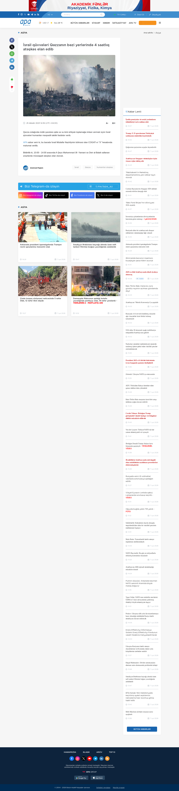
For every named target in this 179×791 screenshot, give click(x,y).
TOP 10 (112, 752)
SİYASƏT (96, 23)
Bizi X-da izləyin (105, 195)
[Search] (101, 15)
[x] (83, 758)
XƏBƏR (106, 23)
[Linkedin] (35, 14)
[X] (25, 14)
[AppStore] (98, 778)
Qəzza (88, 167)
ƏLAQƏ (86, 752)
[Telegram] (32, 14)
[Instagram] (22, 14)
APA (25, 142)
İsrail (77, 167)
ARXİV (99, 752)
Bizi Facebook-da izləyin (82, 195)
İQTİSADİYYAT (119, 23)
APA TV (132, 23)
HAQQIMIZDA (70, 752)
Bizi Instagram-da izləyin (30, 195)
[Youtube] (29, 14)
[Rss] (38, 14)
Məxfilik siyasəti (119, 788)
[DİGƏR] (158, 23)
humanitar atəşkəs (105, 167)
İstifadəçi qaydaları (103, 788)
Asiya (158, 33)
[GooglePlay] (81, 778)
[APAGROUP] (89, 772)
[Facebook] (18, 14)
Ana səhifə (148, 33)
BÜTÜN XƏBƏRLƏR (80, 23)
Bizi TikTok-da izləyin (55, 195)
